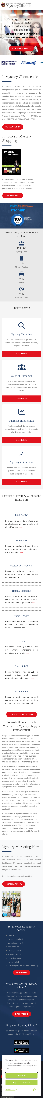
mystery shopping (23, 814)
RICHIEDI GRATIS (13, 195)
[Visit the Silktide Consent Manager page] (34, 1090)
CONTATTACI (21, 973)
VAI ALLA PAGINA (13, 127)
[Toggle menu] (40, 5)
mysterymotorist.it (15, 939)
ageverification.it (14, 954)
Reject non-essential (21, 1082)
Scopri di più (21, 354)
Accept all (21, 1075)
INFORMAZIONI (21, 1014)
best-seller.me (13, 947)
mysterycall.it (13, 962)
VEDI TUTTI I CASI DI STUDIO (22, 714)
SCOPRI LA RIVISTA (14, 884)
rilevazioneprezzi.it (15, 958)
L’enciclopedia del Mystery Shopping (23, 966)
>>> (20, 527)
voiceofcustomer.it (15, 943)
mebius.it (11, 935)
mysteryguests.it (14, 951)
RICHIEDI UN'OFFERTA (21, 48)
